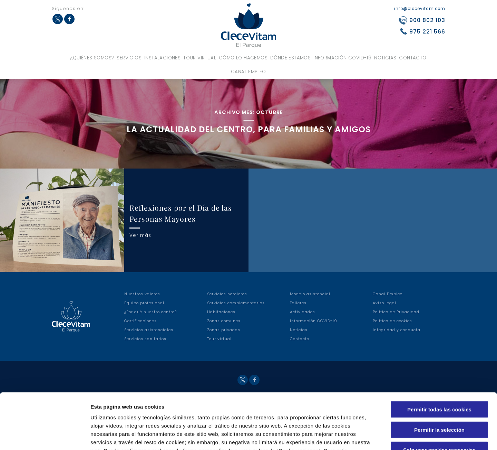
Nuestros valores (142, 294)
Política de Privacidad (396, 312)
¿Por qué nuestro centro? (150, 312)
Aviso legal (384, 303)
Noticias (385, 58)
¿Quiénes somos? (92, 58)
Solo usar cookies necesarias (439, 399)
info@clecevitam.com (419, 8)
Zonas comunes (224, 321)
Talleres (298, 303)
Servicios (129, 58)
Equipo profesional (144, 303)
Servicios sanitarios (145, 339)
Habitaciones (221, 312)
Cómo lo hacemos (243, 58)
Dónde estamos (290, 58)
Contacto (412, 58)
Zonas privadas (223, 330)
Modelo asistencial (310, 294)
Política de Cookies (209, 408)
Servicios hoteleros (227, 294)
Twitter (57, 19)
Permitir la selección (439, 379)
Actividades (302, 312)
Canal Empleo (248, 71)
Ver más (140, 235)
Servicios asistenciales (148, 330)
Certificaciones (140, 321)
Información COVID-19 (342, 58)
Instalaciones (162, 58)
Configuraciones (371, 436)
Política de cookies (392, 321)
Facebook (69, 19)
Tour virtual (199, 58)
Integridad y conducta (396, 330)
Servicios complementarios (236, 303)
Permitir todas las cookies (439, 359)
